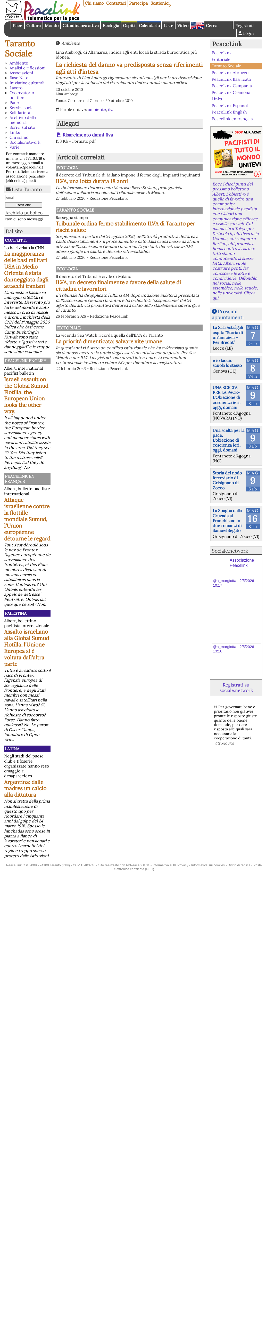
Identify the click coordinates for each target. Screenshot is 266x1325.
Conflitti (16, 240)
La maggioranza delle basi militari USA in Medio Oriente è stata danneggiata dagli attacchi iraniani (26, 269)
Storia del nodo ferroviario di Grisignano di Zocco (227, 480)
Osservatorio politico (22, 95)
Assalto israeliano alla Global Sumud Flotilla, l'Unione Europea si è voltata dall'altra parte (26, 647)
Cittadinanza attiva (81, 25)
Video (182, 25)
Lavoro (16, 87)
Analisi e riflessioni (28, 67)
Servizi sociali (23, 107)
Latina (12, 748)
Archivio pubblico (24, 213)
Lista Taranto (27, 189)
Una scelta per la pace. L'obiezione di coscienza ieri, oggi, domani (228, 440)
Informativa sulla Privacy (170, 865)
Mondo (52, 25)
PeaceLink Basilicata (231, 79)
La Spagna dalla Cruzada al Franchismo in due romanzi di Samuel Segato (227, 520)
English (197, 25)
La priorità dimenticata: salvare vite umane (153, 364)
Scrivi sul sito (22, 127)
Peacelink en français (19, 479)
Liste (168, 25)
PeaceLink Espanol (230, 105)
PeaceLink (227, 44)
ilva (111, 109)
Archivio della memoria (23, 120)
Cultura (33, 25)
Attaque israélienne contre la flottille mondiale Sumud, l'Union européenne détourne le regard (27, 519)
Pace (17, 25)
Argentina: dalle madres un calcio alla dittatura (25, 788)
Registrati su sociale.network (236, 687)
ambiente (97, 109)
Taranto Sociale (20, 48)
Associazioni (21, 72)
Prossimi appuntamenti (228, 314)
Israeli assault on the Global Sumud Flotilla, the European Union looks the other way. (26, 395)
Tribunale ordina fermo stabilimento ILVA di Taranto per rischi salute (154, 237)
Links (15, 132)
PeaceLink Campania (232, 85)
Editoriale (121, 342)
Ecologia (111, 25)
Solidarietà (20, 112)
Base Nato (19, 77)
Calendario (149, 25)
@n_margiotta (224, 581)
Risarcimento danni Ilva (88, 135)
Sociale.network (25, 142)
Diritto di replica (239, 865)
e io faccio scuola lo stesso (227, 363)
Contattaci (116, 3)
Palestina (16, 613)
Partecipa (138, 3)
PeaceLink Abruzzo (230, 72)
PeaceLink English (25, 360)
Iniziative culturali (27, 82)
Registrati (244, 25)
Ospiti (129, 25)
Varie (15, 147)
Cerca (211, 25)
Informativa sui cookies (208, 865)
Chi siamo (94, 3)
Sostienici (160, 3)
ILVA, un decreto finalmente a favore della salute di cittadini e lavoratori (154, 300)
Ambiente (19, 63)
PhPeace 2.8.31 (137, 865)
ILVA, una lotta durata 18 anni (145, 186)
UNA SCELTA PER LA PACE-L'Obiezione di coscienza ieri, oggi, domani (226, 397)
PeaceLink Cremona (231, 92)
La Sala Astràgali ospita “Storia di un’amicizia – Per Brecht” (228, 335)
